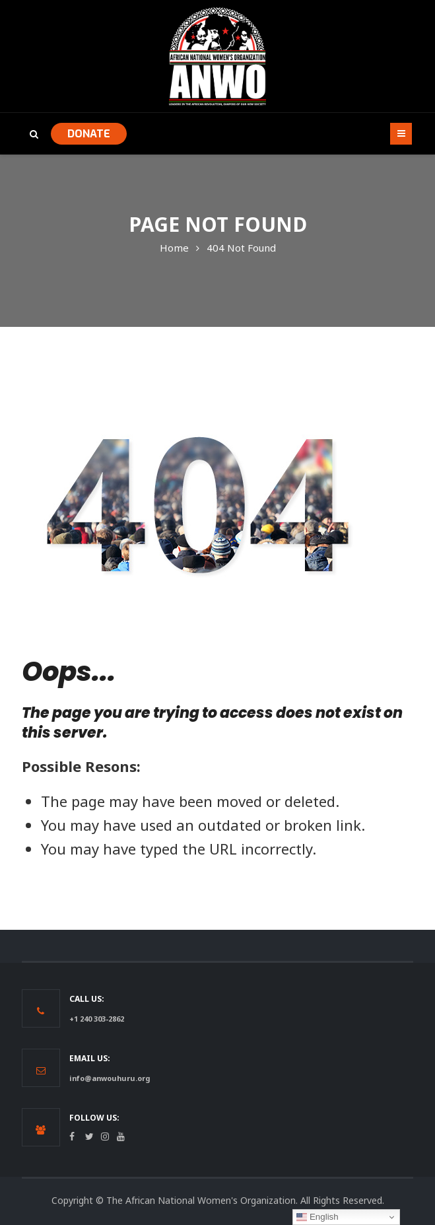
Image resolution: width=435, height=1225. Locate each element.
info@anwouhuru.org (109, 1078)
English (317, 1217)
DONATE (88, 134)
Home (174, 247)
